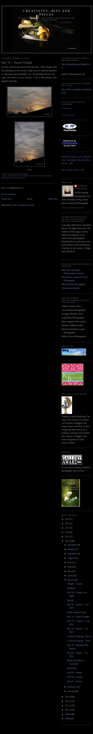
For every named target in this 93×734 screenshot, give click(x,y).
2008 (67, 718)
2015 (67, 536)
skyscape (15, 178)
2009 (67, 714)
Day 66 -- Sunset (74, 672)
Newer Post (6, 199)
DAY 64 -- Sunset (75, 677)
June (70, 567)
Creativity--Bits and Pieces (46, 12)
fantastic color (15, 176)
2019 (67, 523)
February (72, 687)
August (71, 558)
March (71, 580)
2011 (67, 705)
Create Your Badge (68, 115)
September (72, 553)
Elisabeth (81, 186)
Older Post (52, 199)
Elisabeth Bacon (67, 108)
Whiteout (71, 588)
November (72, 545)
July (70, 562)
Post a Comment (8, 194)
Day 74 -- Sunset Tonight (78, 616)
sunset (23, 178)
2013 (67, 696)
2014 (67, 541)
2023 (67, 519)
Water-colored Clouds (76, 612)
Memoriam (72, 668)
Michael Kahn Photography (74, 284)
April (70, 575)
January (71, 691)
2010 (67, 710)
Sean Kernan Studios (71, 288)
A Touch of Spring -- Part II (79, 636)
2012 (67, 701)
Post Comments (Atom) (23, 205)
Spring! (70, 600)
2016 (67, 532)
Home (30, 199)
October (71, 549)
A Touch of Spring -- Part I (79, 641)
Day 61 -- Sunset (74, 681)
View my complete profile (73, 208)
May (70, 571)
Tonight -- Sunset (74, 584)
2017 (67, 528)
